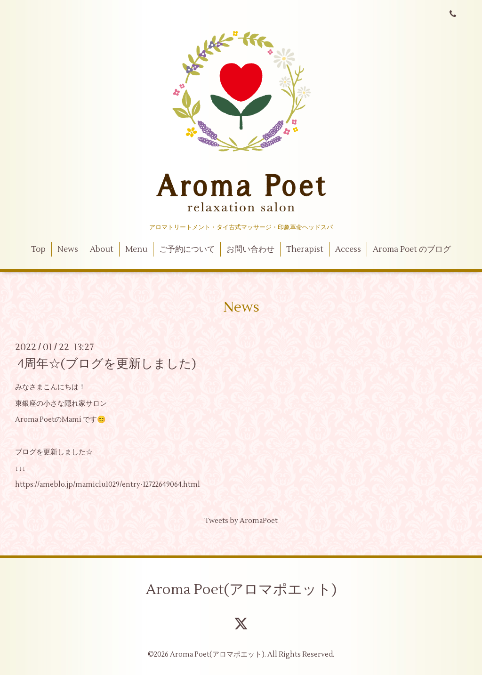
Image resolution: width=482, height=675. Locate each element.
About (101, 249)
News (67, 249)
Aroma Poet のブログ (412, 249)
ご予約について (187, 249)
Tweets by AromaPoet (241, 520)
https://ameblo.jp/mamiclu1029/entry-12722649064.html (107, 484)
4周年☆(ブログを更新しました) (106, 364)
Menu (136, 249)
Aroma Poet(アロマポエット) (241, 589)
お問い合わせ (250, 249)
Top (38, 249)
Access (348, 249)
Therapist (304, 249)
